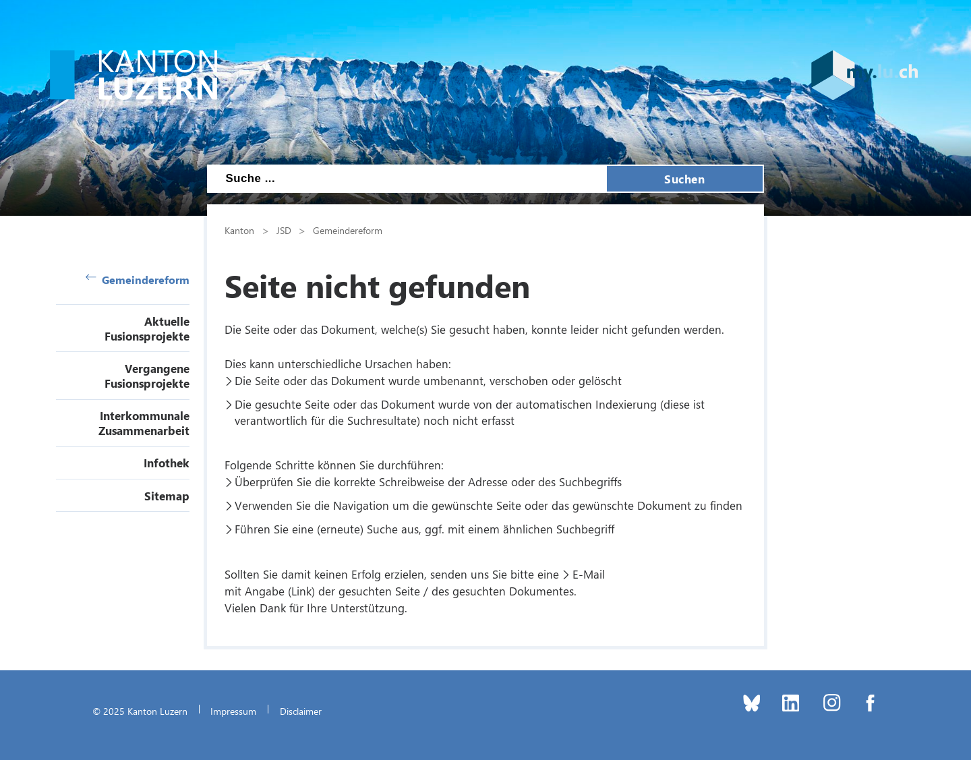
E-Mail (588, 573)
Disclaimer (301, 711)
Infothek (166, 462)
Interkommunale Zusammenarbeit (143, 423)
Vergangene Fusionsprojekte (147, 375)
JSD (283, 230)
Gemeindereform (137, 279)
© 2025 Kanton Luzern (139, 711)
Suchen (684, 178)
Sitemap (166, 495)
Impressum (233, 711)
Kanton (239, 230)
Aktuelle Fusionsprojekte (147, 328)
